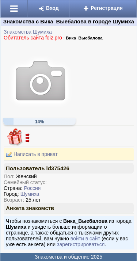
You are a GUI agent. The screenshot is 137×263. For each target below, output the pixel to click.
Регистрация (102, 8)
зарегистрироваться (80, 244)
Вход (48, 8)
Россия (32, 188)
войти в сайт (85, 238)
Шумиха (29, 194)
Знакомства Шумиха (28, 32)
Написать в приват (31, 154)
